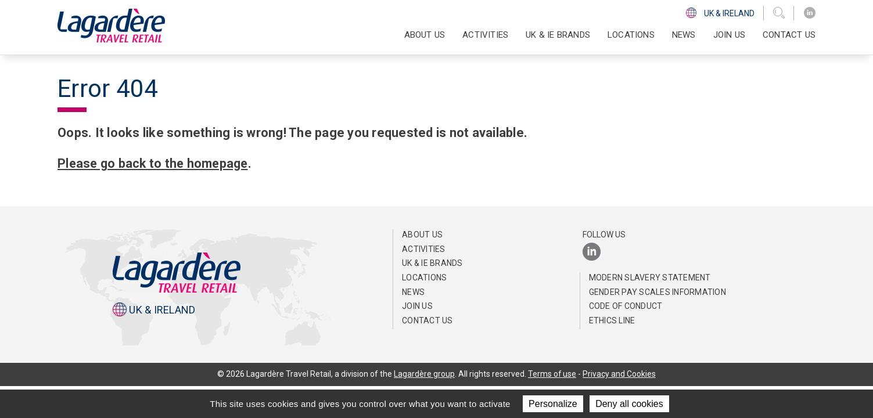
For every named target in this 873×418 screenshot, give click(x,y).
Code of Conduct (626, 306)
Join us (729, 35)
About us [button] (425, 35)
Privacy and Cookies (619, 374)
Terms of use (552, 374)
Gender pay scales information (657, 292)
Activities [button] (485, 35)
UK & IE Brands (558, 35)
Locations (631, 35)
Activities (424, 249)
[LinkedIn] (809, 13)
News (684, 35)
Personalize (553, 404)
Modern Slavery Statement (650, 277)
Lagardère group (424, 374)
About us (422, 234)
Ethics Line (612, 320)
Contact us (789, 35)
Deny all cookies (629, 404)
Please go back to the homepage (155, 163)
